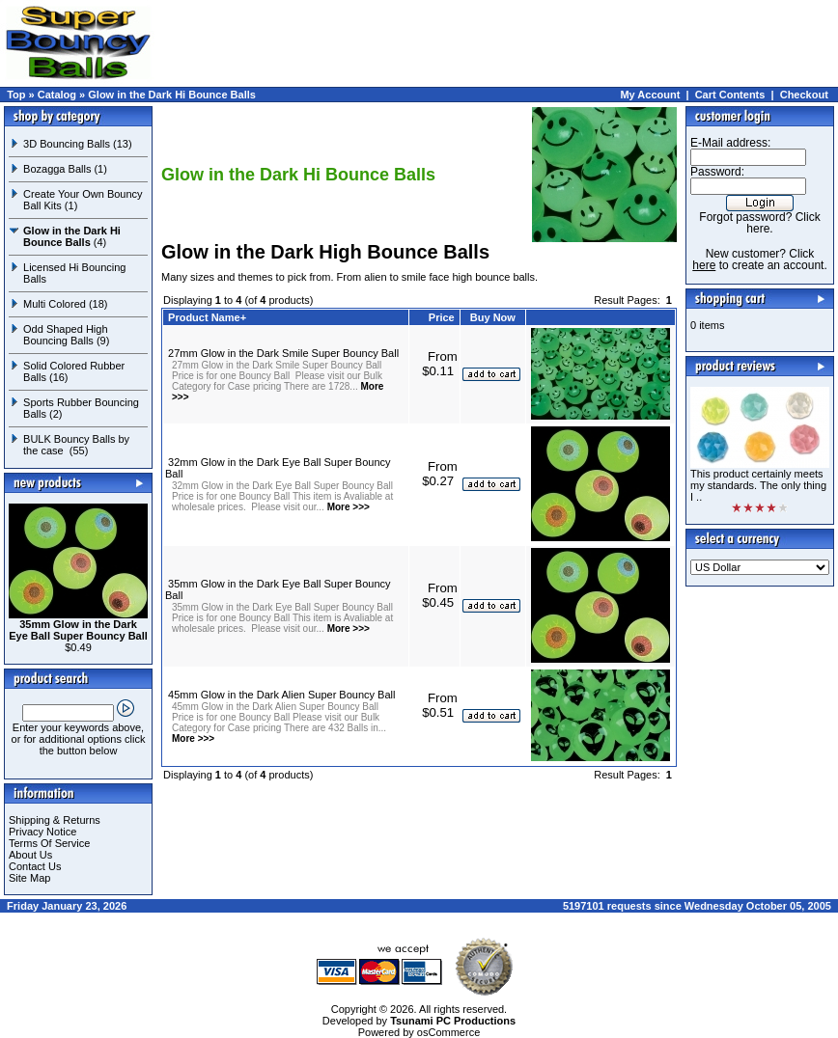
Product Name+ (207, 317)
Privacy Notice (42, 831)
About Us (30, 854)
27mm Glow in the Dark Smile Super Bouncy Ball (283, 353)
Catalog (57, 94)
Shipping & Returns (54, 820)
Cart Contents (730, 94)
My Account (650, 94)
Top (16, 94)
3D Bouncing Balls (66, 144)
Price (442, 317)
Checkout (804, 94)
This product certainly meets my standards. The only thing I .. (758, 485)
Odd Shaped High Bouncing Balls (65, 334)
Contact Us (35, 866)
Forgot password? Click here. (759, 222)
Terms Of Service (49, 843)
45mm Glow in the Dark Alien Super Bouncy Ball (281, 694)
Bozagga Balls (57, 169)
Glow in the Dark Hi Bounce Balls (172, 94)
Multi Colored (54, 304)
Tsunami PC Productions (453, 1020)
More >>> (347, 507)
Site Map (29, 878)
